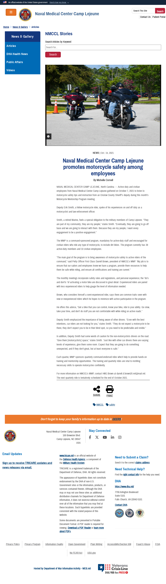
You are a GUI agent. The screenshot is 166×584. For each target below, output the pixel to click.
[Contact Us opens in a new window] (145, 17)
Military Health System (73, 463)
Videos (10, 70)
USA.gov (91, 552)
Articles (11, 46)
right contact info (131, 474)
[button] (60, 2)
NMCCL (97, 404)
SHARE (96, 390)
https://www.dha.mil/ (124, 486)
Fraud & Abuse (143, 544)
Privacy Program (32, 544)
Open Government (76, 544)
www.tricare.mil (66, 455)
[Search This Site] (143, 10)
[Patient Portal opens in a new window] (158, 17)
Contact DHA (121, 505)
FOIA (157, 544)
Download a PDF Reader (79, 527)
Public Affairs (14, 62)
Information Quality (54, 544)
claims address (142, 462)
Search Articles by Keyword (58, 41)
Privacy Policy (13, 544)
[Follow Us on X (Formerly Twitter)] (97, 437)
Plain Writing (96, 544)
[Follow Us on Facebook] (90, 437)
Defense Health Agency (74, 459)
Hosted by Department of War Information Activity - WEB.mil (62, 568)
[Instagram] (119, 437)
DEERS (116, 419)
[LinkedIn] (112, 437)
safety (109, 404)
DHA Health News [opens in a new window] (17, 54)
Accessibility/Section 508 (119, 544)
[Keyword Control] (103, 47)
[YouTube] (105, 437)
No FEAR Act (76, 552)
